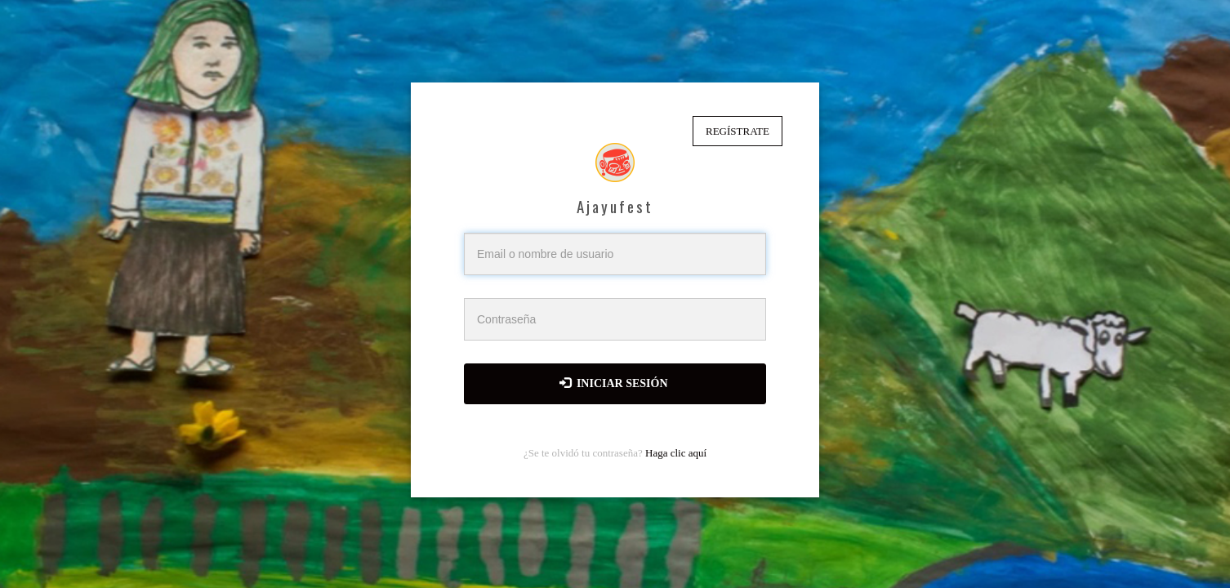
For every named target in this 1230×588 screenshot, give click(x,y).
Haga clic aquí (675, 453)
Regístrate (737, 131)
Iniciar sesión (613, 383)
